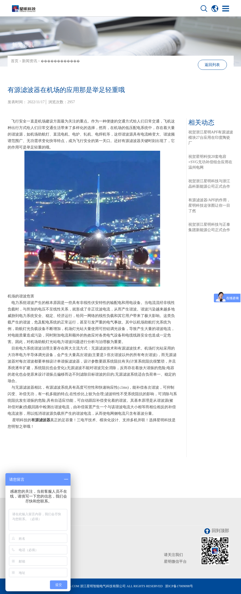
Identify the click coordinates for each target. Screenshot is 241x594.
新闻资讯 (29, 61)
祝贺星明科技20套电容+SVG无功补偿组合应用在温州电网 (210, 162)
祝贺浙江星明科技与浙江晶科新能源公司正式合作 (209, 183)
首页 (14, 61)
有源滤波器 (40, 420)
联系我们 (20, 518)
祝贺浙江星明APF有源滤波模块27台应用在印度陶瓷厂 (210, 137)
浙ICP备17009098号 (179, 586)
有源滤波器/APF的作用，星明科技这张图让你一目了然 (209, 205)
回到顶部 (216, 531)
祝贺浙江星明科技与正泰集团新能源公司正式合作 (209, 227)
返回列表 (212, 65)
